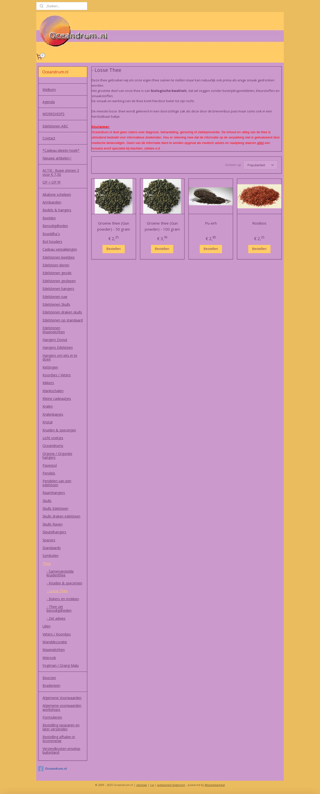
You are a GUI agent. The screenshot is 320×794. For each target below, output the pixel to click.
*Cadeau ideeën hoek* (61, 150)
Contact (48, 138)
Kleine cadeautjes (56, 398)
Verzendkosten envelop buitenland (61, 750)
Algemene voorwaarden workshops (61, 707)
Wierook (49, 657)
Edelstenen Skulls (56, 304)
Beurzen (49, 677)
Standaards (51, 547)
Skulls (47, 500)
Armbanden (51, 202)
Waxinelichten (53, 649)
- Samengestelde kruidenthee (60, 573)
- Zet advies (56, 618)
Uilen (46, 626)
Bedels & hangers (56, 210)
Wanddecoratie (54, 642)
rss (152, 785)
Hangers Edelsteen (57, 347)
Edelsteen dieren (55, 265)
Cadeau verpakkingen (59, 249)
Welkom (49, 89)
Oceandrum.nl (52, 769)
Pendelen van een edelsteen (56, 483)
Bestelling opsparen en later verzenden (61, 727)
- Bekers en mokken (62, 598)
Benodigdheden (55, 225)
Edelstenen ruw (54, 296)
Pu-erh (211, 222)
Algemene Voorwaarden (62, 697)
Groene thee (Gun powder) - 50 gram (113, 225)
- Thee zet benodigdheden (59, 608)
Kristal (47, 422)
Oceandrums (52, 445)
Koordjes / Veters (56, 375)
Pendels (48, 473)
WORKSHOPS (53, 113)
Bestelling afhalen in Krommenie (58, 738)
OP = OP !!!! (51, 182)
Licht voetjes (52, 437)
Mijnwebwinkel (215, 785)
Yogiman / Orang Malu (60, 665)
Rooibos (259, 222)
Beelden (49, 218)
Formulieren (52, 717)
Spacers (48, 540)
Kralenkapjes (52, 414)
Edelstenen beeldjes (58, 257)
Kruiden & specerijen (59, 430)
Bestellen (113, 248)
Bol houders (52, 241)
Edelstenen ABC (55, 126)
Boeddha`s (51, 233)
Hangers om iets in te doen (59, 357)
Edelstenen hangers (58, 288)
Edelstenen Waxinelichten (53, 330)
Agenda (48, 101)
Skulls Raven (52, 524)
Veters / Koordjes (56, 634)
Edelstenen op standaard (62, 320)
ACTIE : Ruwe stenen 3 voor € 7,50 (60, 172)
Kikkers (48, 382)
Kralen (47, 406)
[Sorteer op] (261, 165)
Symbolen (50, 555)
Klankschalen (53, 390)
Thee (46, 563)
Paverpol (49, 465)
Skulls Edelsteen (55, 508)
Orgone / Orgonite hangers (57, 455)
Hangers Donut (54, 339)
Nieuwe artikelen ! (56, 158)
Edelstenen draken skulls (62, 312)
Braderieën (51, 685)
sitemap (141, 785)
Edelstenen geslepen (59, 280)
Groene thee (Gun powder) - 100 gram (162, 225)
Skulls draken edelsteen (61, 516)
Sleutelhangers (54, 532)
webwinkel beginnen (171, 785)
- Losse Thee (57, 590)
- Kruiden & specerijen (64, 583)
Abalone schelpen (56, 194)
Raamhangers (53, 492)
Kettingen (50, 367)
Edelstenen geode (57, 272)
